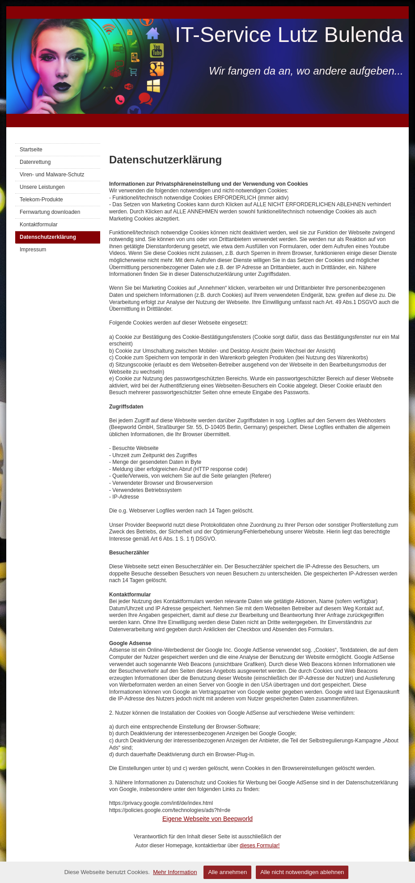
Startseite (31, 149)
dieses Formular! (259, 845)
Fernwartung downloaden (50, 212)
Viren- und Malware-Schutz (52, 174)
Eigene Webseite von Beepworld (207, 818)
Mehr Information (175, 872)
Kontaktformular (39, 224)
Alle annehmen (227, 872)
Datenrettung (35, 162)
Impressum (33, 249)
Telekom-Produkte (41, 199)
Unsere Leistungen (42, 187)
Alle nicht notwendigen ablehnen (302, 872)
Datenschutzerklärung (48, 237)
